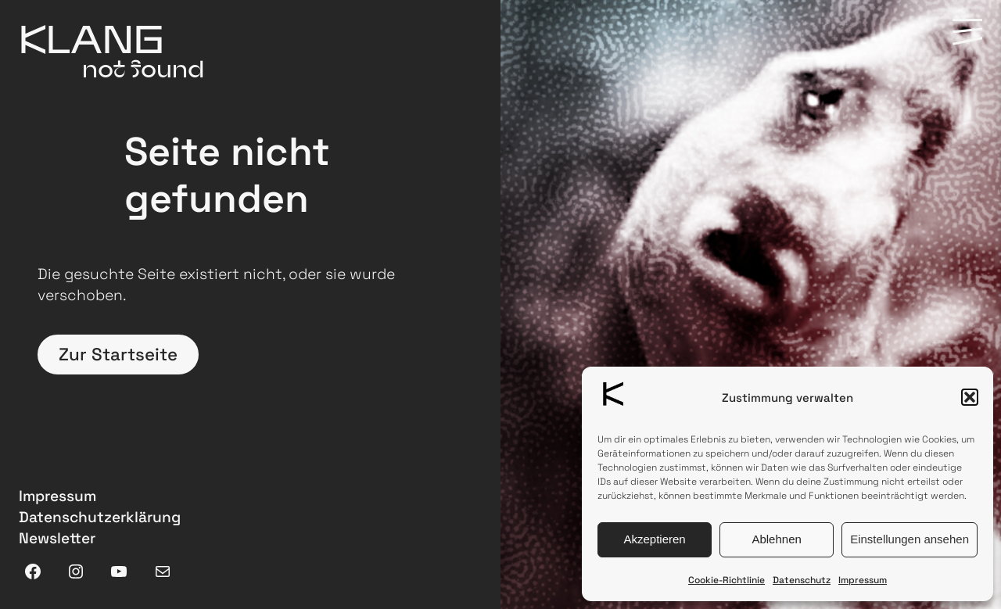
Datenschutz (802, 580)
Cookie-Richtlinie (726, 580)
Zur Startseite (118, 354)
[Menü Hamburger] (967, 33)
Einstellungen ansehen (909, 539)
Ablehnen (776, 539)
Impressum (862, 580)
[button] (970, 397)
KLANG (91, 38)
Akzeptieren (654, 539)
